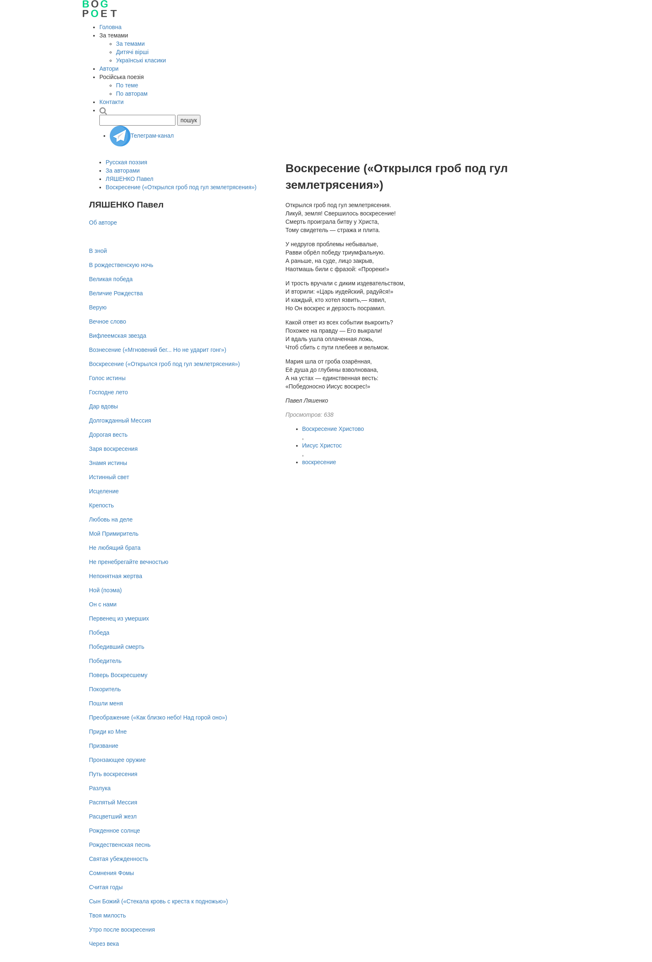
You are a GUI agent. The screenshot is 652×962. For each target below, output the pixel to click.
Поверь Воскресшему (118, 675)
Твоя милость (107, 915)
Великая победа (111, 279)
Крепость (101, 505)
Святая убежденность (118, 859)
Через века (104, 943)
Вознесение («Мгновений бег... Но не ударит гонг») (157, 349)
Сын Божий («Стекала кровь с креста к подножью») (158, 901)
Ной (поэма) (105, 590)
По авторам (132, 93)
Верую (97, 307)
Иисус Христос (322, 445)
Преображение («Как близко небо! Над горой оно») (158, 717)
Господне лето (108, 392)
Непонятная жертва (115, 576)
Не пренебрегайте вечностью (128, 562)
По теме (127, 85)
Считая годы (106, 887)
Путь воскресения (113, 774)
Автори (109, 68)
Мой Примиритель (113, 533)
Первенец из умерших (119, 618)
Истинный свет (109, 477)
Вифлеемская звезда (117, 335)
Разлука (100, 788)
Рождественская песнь (120, 844)
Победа (99, 632)
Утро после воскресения (122, 929)
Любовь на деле (111, 519)
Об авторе (103, 222)
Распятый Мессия (113, 802)
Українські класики (141, 60)
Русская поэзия (126, 162)
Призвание (104, 745)
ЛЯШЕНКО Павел (129, 179)
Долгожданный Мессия (120, 420)
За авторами (123, 170)
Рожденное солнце (114, 830)
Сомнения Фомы (111, 873)
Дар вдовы (103, 406)
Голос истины (107, 378)
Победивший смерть (116, 646)
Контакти (111, 102)
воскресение (319, 462)
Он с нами (102, 604)
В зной (98, 250)
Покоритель (105, 689)
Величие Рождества (116, 293)
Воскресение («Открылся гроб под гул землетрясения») (181, 187)
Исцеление (104, 491)
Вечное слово (107, 321)
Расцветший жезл (113, 816)
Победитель (105, 661)
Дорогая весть (108, 434)
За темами (130, 43)
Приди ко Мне (108, 731)
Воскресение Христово (333, 428)
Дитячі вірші (132, 52)
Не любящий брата (115, 547)
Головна (110, 27)
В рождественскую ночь (121, 265)
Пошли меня (106, 703)
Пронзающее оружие (117, 760)
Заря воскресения (113, 448)
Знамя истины (108, 463)
